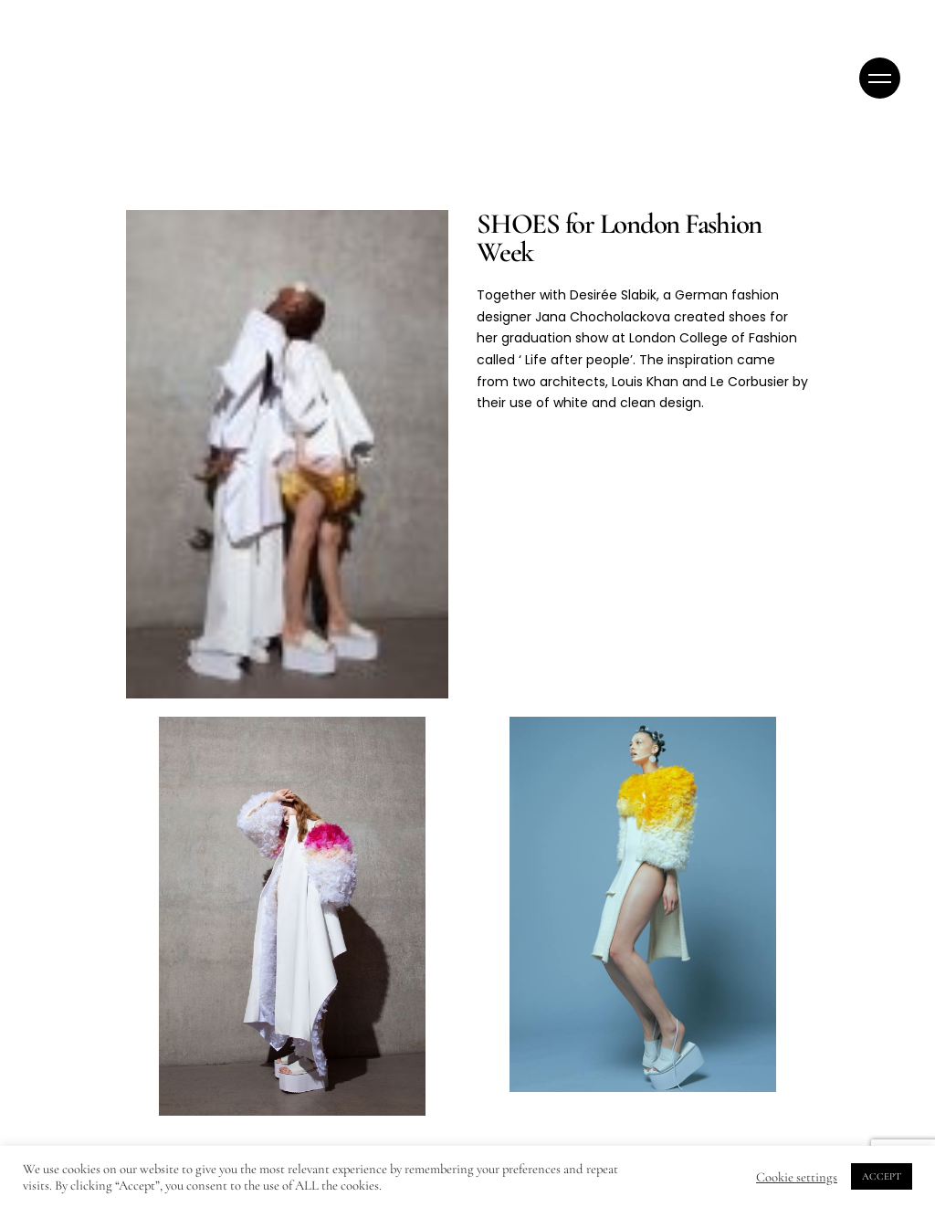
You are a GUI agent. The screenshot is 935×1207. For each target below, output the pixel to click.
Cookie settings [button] (796, 1177)
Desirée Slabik (613, 295)
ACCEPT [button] (881, 1176)
